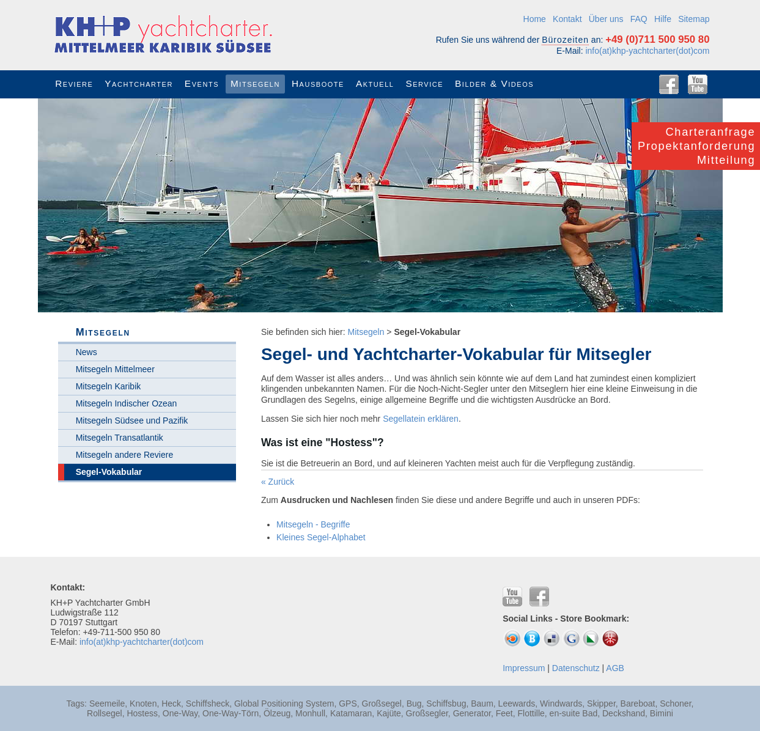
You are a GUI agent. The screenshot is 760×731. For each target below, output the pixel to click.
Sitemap (693, 19)
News (86, 352)
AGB (615, 668)
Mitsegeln (366, 332)
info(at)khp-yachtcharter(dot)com (647, 51)
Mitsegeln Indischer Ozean (126, 403)
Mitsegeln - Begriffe (313, 524)
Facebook (669, 84)
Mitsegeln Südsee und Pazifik (132, 420)
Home (534, 19)
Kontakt (567, 19)
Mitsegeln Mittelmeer (115, 369)
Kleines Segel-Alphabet (321, 537)
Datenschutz (576, 668)
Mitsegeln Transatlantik (119, 438)
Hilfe (662, 19)
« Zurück (277, 482)
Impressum (524, 668)
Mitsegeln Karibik (108, 386)
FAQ (638, 19)
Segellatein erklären (421, 419)
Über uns (606, 19)
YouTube (697, 84)
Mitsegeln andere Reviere (125, 455)
